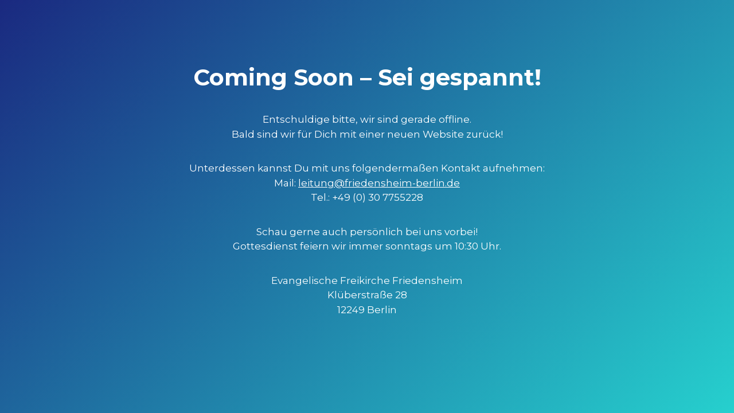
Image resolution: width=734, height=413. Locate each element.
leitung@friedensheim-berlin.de (379, 183)
